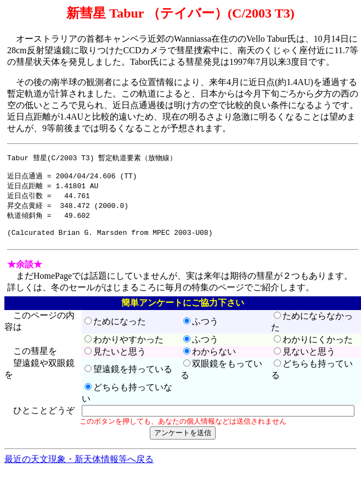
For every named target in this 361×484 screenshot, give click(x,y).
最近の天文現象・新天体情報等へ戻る (79, 469)
